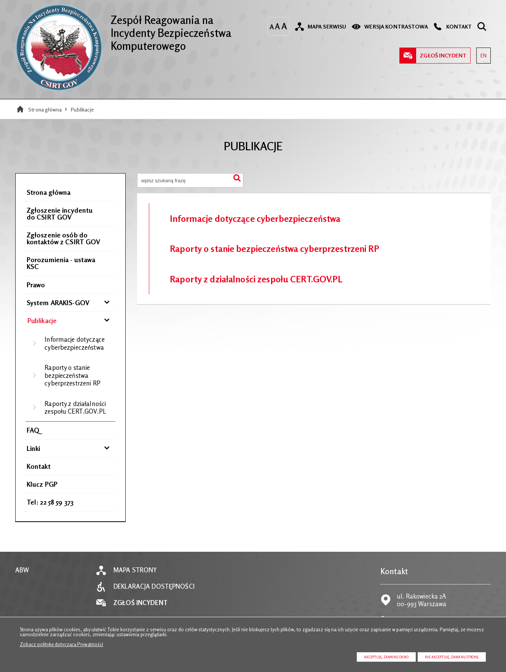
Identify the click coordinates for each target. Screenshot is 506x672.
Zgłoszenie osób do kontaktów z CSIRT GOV (64, 238)
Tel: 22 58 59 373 (50, 502)
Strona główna (45, 109)
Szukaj (237, 179)
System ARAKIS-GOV (58, 302)
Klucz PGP (42, 484)
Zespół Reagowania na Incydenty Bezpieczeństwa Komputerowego (123, 28)
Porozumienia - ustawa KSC (61, 263)
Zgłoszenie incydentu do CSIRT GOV (60, 213)
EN (481, 53)
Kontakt (39, 466)
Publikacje (82, 109)
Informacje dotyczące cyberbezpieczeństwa (75, 343)
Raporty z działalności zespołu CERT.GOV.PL (75, 407)
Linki (33, 448)
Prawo (36, 284)
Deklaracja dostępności (154, 586)
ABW (22, 570)
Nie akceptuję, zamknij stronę (452, 657)
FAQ (33, 430)
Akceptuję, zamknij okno (386, 657)
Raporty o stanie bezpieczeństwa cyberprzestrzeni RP (72, 375)
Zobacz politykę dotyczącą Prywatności (61, 644)
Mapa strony (135, 570)
